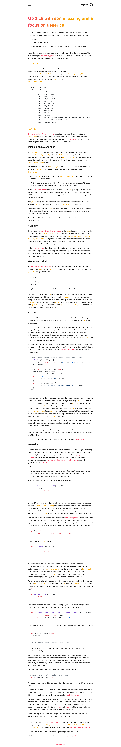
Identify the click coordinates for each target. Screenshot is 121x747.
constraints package (72, 518)
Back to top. (60, 744)
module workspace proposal (41, 266)
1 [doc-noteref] (34, 32)
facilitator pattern (73, 695)
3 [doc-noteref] (31, 588)
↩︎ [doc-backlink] (89, 727)
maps (67, 707)
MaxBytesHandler (40, 190)
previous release (38, 248)
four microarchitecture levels (51, 231)
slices (59, 707)
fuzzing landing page (67, 349)
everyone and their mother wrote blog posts (62, 460)
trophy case (80, 439)
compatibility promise (48, 56)
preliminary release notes (79, 727)
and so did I (45, 463)
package (69, 736)
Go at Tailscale (72, 139)
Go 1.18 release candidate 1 (52, 722)
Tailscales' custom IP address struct (41, 134)
